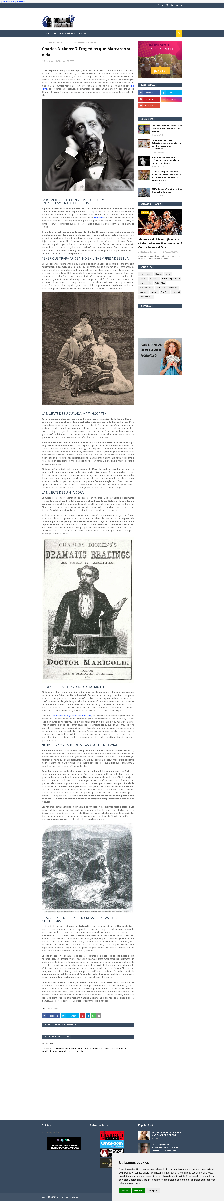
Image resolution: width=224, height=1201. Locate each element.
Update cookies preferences (13, 1)
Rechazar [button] (138, 1190)
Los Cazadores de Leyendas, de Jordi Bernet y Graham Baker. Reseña (167, 128)
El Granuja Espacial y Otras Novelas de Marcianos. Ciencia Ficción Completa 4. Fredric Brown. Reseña (166, 176)
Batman (158, 274)
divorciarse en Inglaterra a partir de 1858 (72, 715)
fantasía (143, 278)
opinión (154, 292)
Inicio (44, 42)
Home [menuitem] (47, 33)
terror (168, 274)
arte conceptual (146, 287)
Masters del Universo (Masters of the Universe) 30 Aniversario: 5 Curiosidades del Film (160, 243)
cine (141, 274)
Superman (154, 278)
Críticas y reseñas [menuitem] (63, 33)
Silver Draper (49, 61)
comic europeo (146, 296)
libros (50, 1008)
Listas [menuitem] (82, 33)
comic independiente (171, 278)
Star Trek (165, 292)
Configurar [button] (153, 1190)
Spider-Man (160, 283)
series (149, 274)
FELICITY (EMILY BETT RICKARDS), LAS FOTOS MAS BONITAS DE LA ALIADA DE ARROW (165, 1149)
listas (50, 42)
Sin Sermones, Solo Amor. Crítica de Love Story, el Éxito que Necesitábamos (166, 160)
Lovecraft (176, 292)
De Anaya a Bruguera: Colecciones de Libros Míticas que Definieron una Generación (166, 144)
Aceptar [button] (125, 1190)
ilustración (161, 287)
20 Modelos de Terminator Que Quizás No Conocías (167, 190)
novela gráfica (146, 283)
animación (173, 287)
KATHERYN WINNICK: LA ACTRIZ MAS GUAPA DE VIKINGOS (166, 1133)
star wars (143, 292)
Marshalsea (99, 217)
